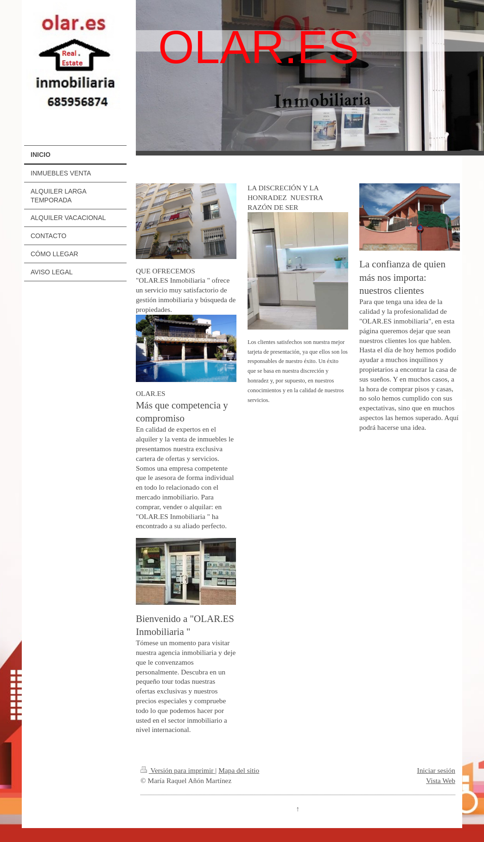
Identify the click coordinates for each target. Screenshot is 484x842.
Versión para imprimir (177, 770)
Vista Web (440, 780)
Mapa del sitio (238, 770)
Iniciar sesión (436, 770)
